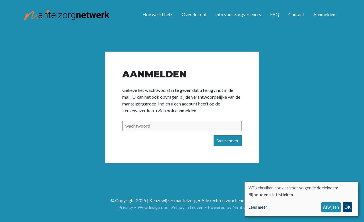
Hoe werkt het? (157, 14)
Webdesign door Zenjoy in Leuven (170, 207)
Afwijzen (331, 207)
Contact (296, 14)
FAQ (274, 14)
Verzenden (227, 140)
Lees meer (258, 207)
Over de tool (194, 14)
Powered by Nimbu (227, 207)
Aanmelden (324, 14)
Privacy (125, 207)
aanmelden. (186, 110)
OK (347, 207)
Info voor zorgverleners (238, 14)
